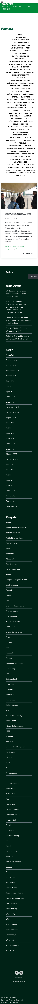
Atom (28, 42)
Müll (28, 112)
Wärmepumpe (13, 161)
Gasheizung (17, 85)
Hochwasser (12, 93)
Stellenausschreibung (21, 150)
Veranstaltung (14, 159)
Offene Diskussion (21, 126)
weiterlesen (27, 247)
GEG (27, 85)
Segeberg (31, 142)
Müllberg (28, 115)
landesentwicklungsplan (20, 107)
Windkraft (11, 167)
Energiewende (29, 66)
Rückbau (28, 140)
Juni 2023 (10, 463)
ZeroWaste (20, 169)
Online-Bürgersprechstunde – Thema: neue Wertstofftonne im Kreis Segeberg (18, 314)
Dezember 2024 (12, 396)
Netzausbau (28, 121)
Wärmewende (28, 161)
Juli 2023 (9, 458)
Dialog (15, 61)
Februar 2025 (11, 390)
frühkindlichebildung (20, 83)
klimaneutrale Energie (24, 96)
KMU (32, 102)
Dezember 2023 (12, 443)
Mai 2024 (9, 422)
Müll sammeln (15, 115)
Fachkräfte (15, 80)
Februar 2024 (11, 437)
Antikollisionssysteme (21, 39)
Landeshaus (15, 110)
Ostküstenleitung (21, 129)
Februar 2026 (11, 354)
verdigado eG (14, 996)
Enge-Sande (21, 72)
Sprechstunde (28, 148)
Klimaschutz (20, 99)
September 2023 (12, 453)
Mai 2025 (9, 380)
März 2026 (10, 349)
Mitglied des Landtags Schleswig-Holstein (16, 8)
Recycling (23, 137)
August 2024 (11, 411)
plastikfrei (11, 134)
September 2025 (12, 364)
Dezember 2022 (12, 495)
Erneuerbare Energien (20, 74)
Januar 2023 (11, 490)
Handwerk (25, 91)
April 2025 (10, 385)
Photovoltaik (16, 131)
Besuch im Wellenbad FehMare (18, 208)
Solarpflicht (13, 148)
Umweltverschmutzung (20, 153)
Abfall (21, 28)
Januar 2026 (11, 359)
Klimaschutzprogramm (17, 102)
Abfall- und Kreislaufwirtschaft (18, 521)
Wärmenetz (29, 159)
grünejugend (29, 88)
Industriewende (28, 93)
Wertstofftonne (13, 164)
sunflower (17, 994)
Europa (23, 77)
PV (15, 137)
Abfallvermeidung (21, 36)
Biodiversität (21, 53)
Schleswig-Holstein (15, 142)
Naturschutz (14, 121)
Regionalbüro (15, 140)
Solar (13, 145)
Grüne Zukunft (13, 88)
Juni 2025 (10, 375)
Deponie (29, 58)
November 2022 (12, 500)
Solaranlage (25, 145)
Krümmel (15, 104)
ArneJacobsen (17, 42)
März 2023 (10, 479)
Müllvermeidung (20, 118)
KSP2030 (26, 104)
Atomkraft (14, 44)
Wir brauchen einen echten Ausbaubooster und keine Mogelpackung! (16, 287)
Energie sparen (12, 66)
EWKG (31, 77)
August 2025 (11, 370)
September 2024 (12, 406)
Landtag (27, 110)
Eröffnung (12, 77)
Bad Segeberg (20, 47)
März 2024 (10, 432)
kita (9, 96)
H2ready (14, 91)
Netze (13, 123)
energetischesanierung (20, 63)
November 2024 (12, 401)
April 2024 (10, 427)
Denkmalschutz (15, 58)
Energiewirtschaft (20, 69)
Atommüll (27, 44)
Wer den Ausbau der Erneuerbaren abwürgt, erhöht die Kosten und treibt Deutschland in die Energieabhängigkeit (18, 300)
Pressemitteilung (27, 134)
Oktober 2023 (11, 448)
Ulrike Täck (7, 4)
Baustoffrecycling (20, 50)
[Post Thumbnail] (19, 190)
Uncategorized (20, 156)
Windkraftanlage (27, 167)
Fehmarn (27, 80)
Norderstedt (24, 123)
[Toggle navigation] (2, 14)
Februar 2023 (11, 484)
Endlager (25, 61)
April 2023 (10, 474)
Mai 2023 (9, 469)
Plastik (28, 131)
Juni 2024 (10, 416)
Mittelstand (16, 112)
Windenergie (29, 164)
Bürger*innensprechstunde (21, 55)
